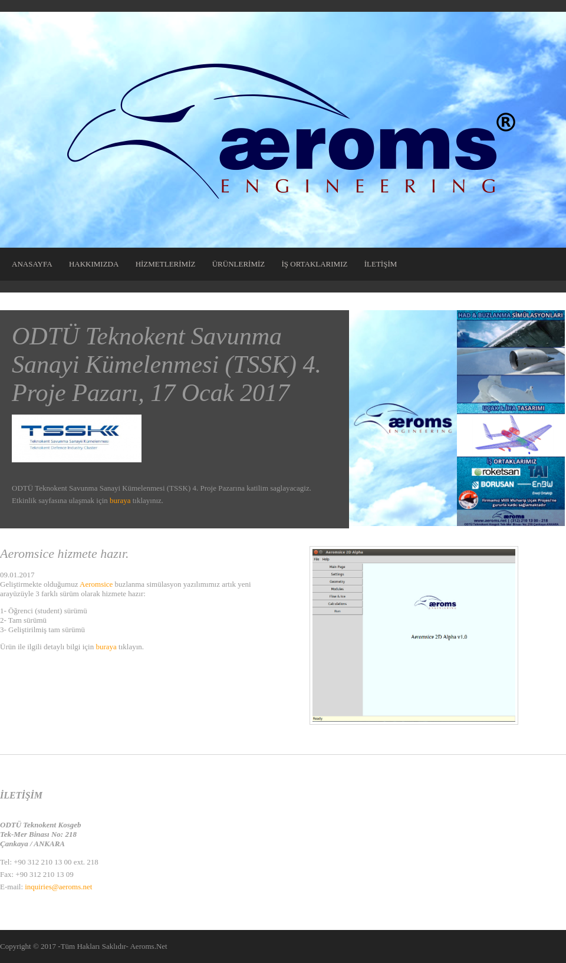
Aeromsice (96, 584)
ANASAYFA (32, 263)
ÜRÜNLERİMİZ (238, 263)
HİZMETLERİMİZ (166, 263)
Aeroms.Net (148, 946)
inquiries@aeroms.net (58, 886)
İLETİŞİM (380, 263)
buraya (120, 500)
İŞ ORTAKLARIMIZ (315, 263)
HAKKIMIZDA (94, 263)
